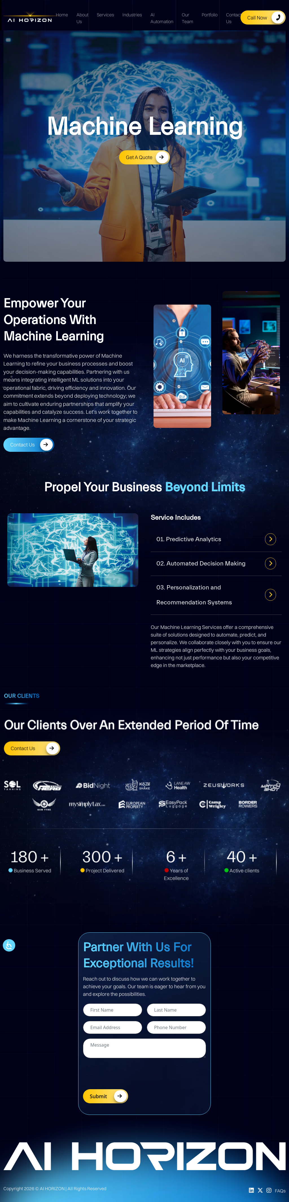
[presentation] (126, 1074)
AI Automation (161, 18)
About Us (82, 18)
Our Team (187, 18)
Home (62, 14)
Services (105, 14)
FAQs (280, 1191)
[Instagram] (269, 1190)
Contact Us (234, 18)
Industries (132, 14)
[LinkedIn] (251, 1190)
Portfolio (210, 14)
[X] (260, 1190)
